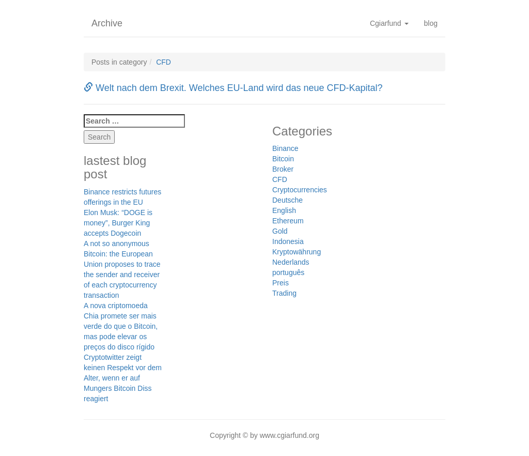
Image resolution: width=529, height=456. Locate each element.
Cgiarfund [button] (389, 23)
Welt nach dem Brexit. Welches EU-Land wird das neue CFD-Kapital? (233, 88)
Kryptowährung (296, 252)
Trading (284, 293)
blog (431, 23)
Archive (106, 23)
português (288, 272)
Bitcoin (283, 159)
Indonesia (288, 241)
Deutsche (287, 200)
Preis (280, 283)
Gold (280, 231)
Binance (285, 148)
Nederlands (290, 262)
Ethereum (288, 221)
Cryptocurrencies (299, 190)
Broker (282, 169)
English (284, 210)
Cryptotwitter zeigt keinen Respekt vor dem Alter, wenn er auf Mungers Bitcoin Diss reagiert (123, 378)
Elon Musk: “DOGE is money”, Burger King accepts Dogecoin (118, 222)
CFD (163, 62)
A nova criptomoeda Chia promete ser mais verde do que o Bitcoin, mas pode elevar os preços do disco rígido (121, 326)
